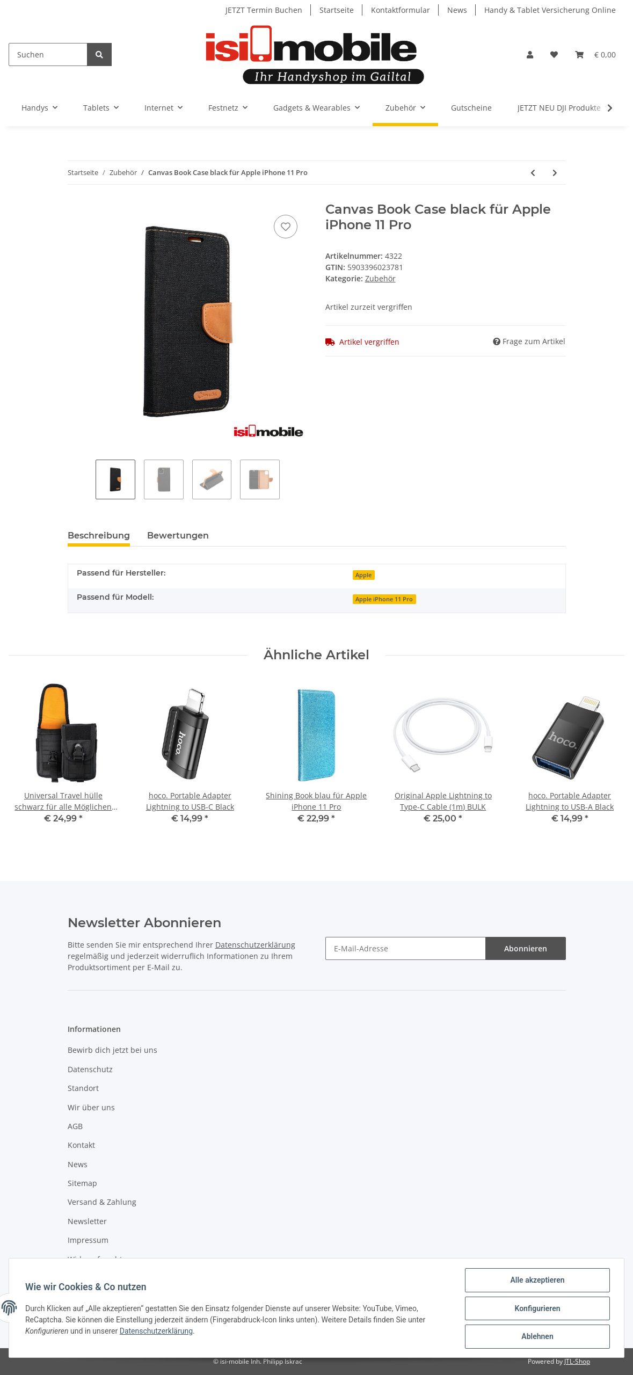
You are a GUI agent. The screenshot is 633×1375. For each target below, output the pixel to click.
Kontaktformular (400, 10)
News (457, 10)
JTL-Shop (577, 1361)
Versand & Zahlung (102, 1202)
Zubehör (380, 278)
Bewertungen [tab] (178, 535)
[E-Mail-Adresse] (405, 948)
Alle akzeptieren (536, 1281)
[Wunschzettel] (554, 54)
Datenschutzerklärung (255, 945)
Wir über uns (91, 1107)
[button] (530, 54)
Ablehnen (536, 1337)
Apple (363, 575)
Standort (83, 1088)
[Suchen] (48, 54)
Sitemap (82, 1183)
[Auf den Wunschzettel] (285, 226)
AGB (75, 1126)
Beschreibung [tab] (99, 535)
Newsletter (87, 1221)
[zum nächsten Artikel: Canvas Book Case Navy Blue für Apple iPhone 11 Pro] (555, 172)
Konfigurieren (536, 1309)
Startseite (336, 10)
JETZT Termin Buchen (263, 10)
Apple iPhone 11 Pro (384, 599)
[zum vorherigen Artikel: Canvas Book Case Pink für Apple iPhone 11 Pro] (533, 172)
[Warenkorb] (595, 54)
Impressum (88, 1240)
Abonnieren (525, 948)
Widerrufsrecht (95, 1259)
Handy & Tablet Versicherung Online (550, 10)
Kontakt (81, 1145)
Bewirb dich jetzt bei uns (112, 1050)
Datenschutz (90, 1069)
